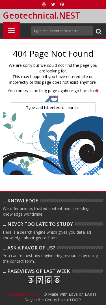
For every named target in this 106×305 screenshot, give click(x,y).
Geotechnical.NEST (41, 15)
